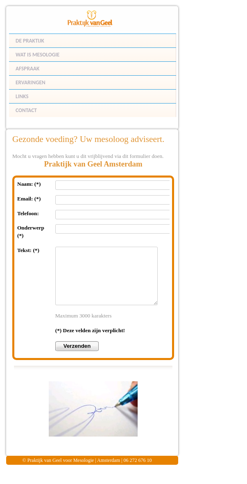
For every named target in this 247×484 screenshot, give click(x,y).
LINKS (22, 96)
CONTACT (26, 110)
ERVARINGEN (30, 82)
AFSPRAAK (27, 68)
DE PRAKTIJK (30, 40)
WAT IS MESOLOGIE (37, 54)
